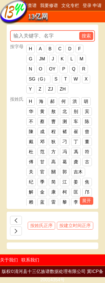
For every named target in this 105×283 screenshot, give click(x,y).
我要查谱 (28, 5)
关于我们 (9, 260)
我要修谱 (49, 5)
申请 (97, 5)
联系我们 (30, 260)
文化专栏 (70, 5)
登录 (87, 5)
